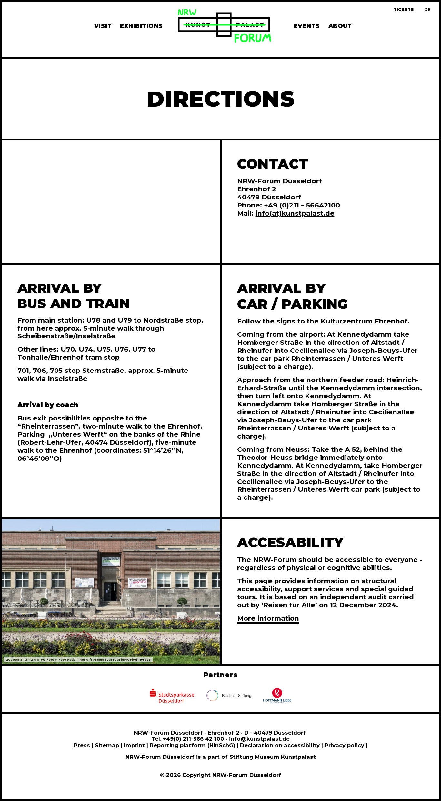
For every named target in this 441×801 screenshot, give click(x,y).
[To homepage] (224, 26)
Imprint (134, 745)
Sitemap (108, 745)
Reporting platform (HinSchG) (192, 745)
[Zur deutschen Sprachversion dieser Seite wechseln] (427, 9)
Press (82, 745)
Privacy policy (345, 745)
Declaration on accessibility (280, 745)
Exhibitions (141, 26)
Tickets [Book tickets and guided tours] (403, 9)
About (340, 26)
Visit (103, 26)
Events (307, 26)
